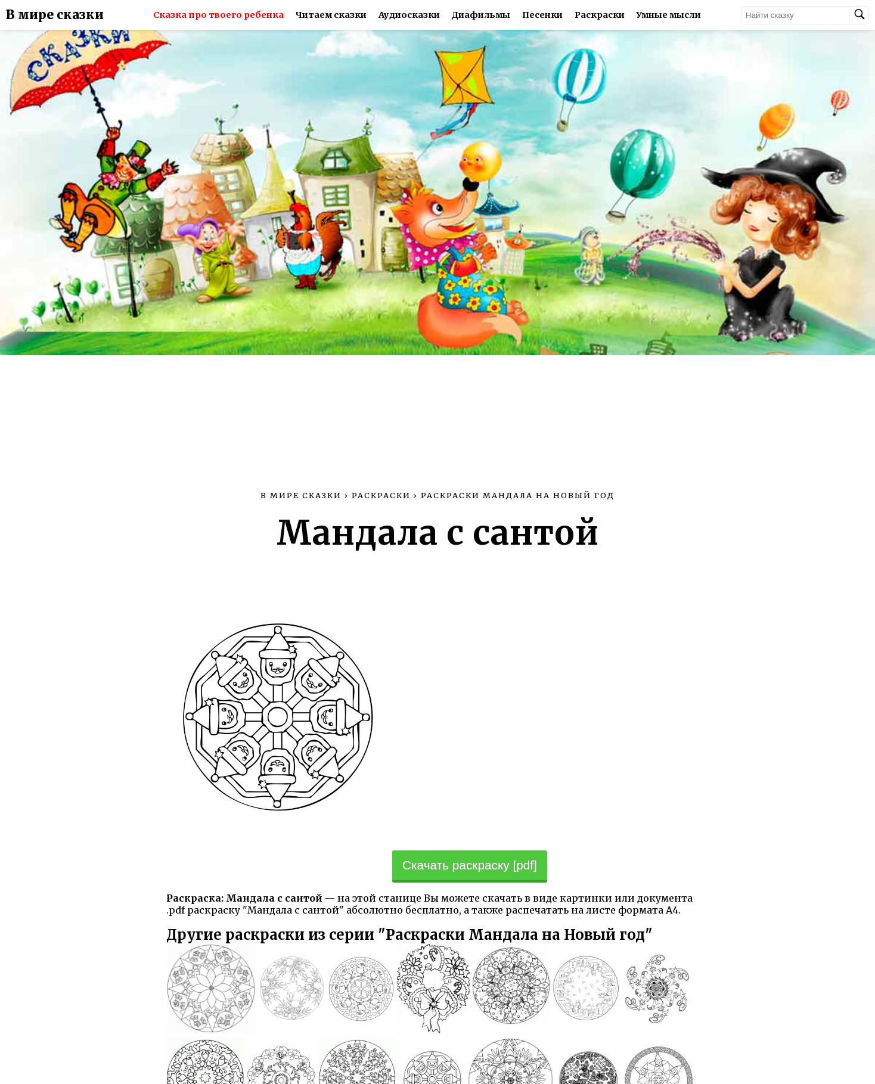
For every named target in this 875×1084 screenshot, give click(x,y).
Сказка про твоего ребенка (218, 15)
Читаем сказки (331, 15)
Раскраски (600, 15)
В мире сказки (55, 15)
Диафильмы (481, 15)
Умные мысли (669, 15)
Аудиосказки (409, 15)
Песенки (542, 15)
